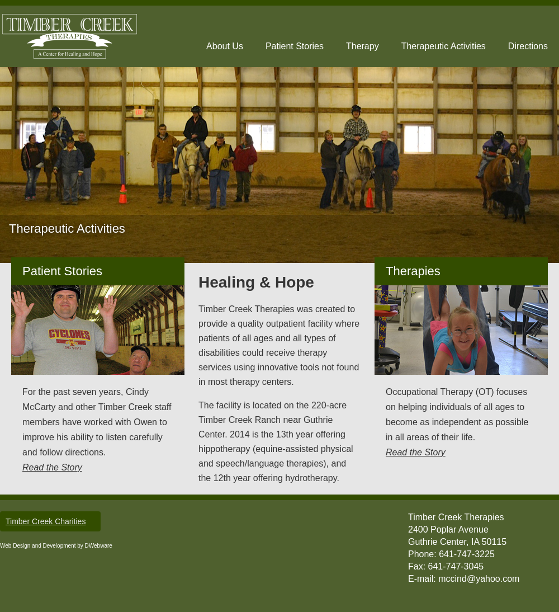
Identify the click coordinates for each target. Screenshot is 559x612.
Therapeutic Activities (443, 46)
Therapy (362, 46)
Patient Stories (295, 46)
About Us (224, 46)
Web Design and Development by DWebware (56, 546)
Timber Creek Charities (46, 521)
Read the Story (52, 467)
